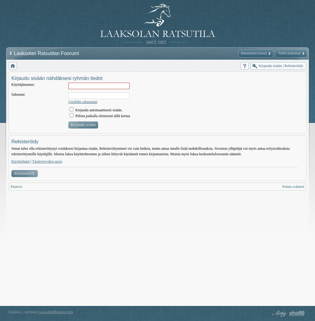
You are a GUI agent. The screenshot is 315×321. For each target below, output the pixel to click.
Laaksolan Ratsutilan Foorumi (47, 53)
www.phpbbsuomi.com (56, 312)
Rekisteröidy (24, 173)
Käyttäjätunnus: (23, 84)
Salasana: (18, 94)
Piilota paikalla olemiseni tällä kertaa (100, 116)
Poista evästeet (293, 186)
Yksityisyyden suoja (47, 161)
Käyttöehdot (20, 161)
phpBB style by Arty (278, 313)
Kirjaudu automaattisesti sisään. (96, 110)
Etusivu (16, 186)
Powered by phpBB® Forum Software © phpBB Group (297, 313)
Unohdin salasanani (82, 102)
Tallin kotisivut (289, 53)
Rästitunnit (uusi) (254, 53)
